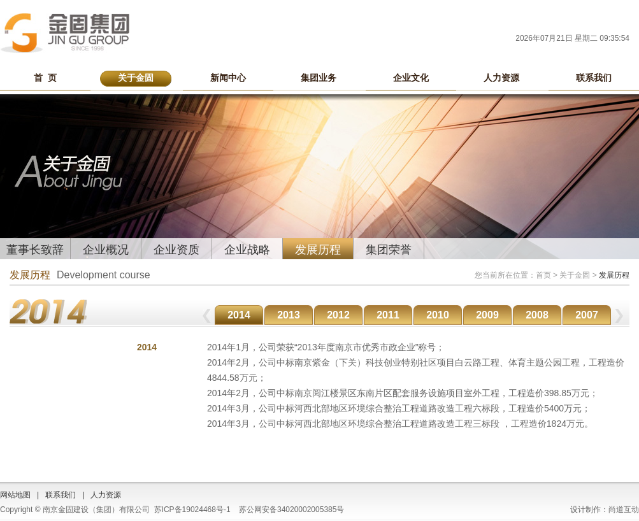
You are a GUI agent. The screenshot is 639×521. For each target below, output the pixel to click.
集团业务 (318, 78)
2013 (288, 315)
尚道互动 (623, 509)
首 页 (45, 78)
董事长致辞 (35, 249)
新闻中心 (228, 78)
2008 (537, 315)
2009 (487, 315)
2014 (238, 315)
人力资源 (501, 78)
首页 (543, 275)
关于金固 (136, 78)
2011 (388, 315)
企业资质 (176, 249)
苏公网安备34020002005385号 (291, 509)
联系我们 (594, 78)
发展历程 (318, 249)
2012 (338, 315)
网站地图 (15, 494)
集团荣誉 (389, 249)
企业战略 (247, 249)
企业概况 (106, 249)
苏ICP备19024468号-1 (192, 509)
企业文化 (411, 78)
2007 (586, 315)
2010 (437, 315)
